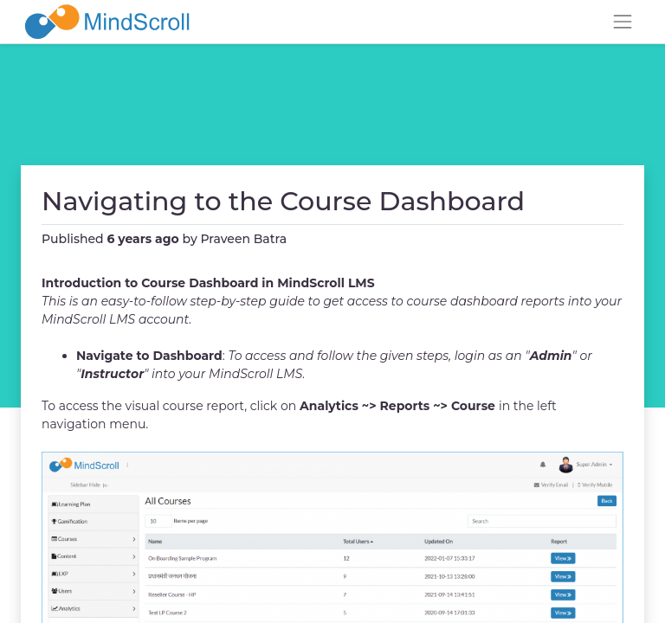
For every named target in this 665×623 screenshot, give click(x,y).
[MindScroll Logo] (107, 21)
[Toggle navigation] (622, 21)
